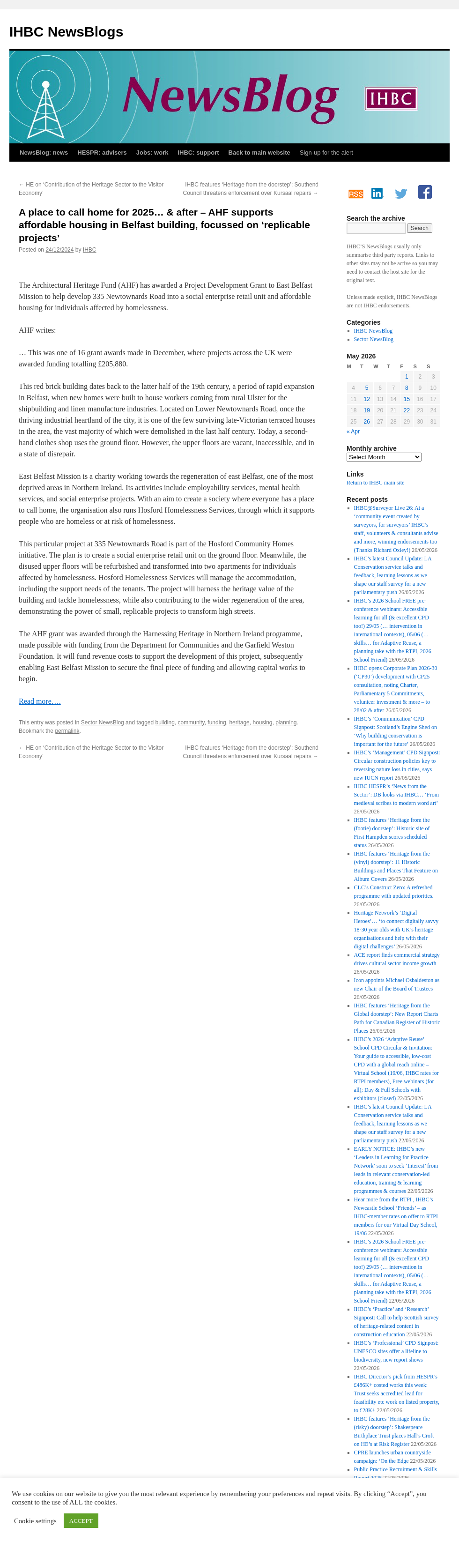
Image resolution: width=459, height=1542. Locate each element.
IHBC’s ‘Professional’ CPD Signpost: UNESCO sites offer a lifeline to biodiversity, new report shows (396, 1351)
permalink (67, 731)
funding (216, 722)
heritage (239, 722)
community (191, 722)
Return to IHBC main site (375, 482)
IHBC (89, 249)
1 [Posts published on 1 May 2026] (406, 376)
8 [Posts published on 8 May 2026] (406, 388)
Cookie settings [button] (35, 1521)
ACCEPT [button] (81, 1520)
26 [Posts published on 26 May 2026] (366, 421)
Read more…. (40, 701)
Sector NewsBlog (102, 722)
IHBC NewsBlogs (66, 31)
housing (262, 722)
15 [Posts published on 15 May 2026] (407, 399)
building (165, 722)
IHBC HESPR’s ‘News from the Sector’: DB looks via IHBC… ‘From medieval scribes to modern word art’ (396, 794)
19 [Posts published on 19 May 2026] (366, 410)
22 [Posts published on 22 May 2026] (407, 410)
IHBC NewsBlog (373, 331)
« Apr (353, 431)
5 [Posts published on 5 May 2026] (367, 388)
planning (285, 722)
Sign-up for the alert (326, 152)
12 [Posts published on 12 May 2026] (366, 399)
